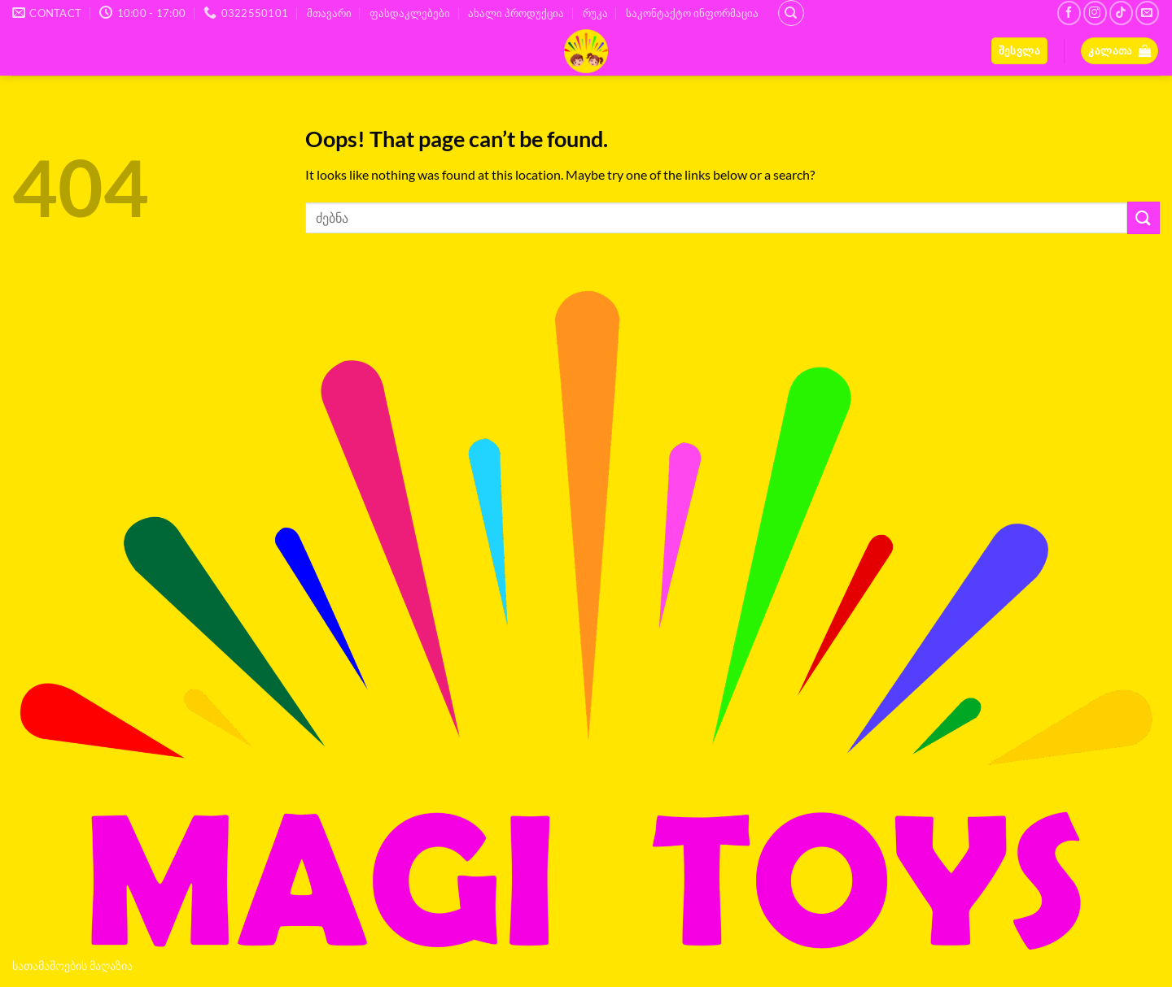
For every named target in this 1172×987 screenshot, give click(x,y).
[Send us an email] (1147, 12)
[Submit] (1143, 217)
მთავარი (329, 13)
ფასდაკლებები (410, 13)
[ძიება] (791, 13)
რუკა (595, 13)
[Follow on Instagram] (1095, 12)
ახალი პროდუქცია (516, 13)
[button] (1019, 50)
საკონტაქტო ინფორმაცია (692, 13)
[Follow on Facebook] (1069, 12)
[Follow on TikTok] (1121, 12)
